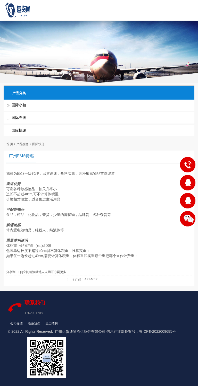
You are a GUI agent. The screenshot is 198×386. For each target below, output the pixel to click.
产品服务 (22, 144)
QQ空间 (24, 272)
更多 (63, 272)
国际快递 (19, 130)
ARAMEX (91, 279)
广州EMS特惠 (21, 156)
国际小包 (19, 105)
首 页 (9, 144)
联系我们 (34, 323)
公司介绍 (16, 323)
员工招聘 (51, 323)
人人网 (46, 272)
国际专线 (19, 118)
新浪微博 (35, 272)
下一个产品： (75, 279)
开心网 (55, 272)
